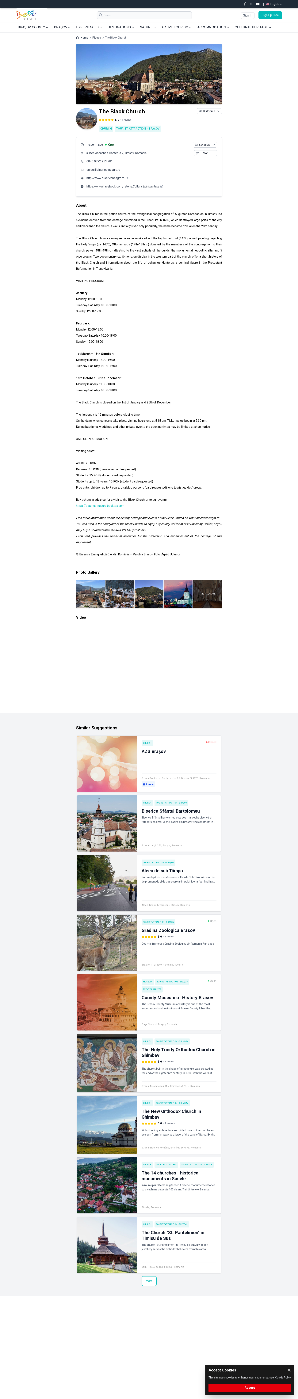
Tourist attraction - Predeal (172, 1224)
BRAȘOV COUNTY (33, 27)
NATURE (147, 27)
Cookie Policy (283, 1377)
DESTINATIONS (121, 27)
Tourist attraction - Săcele (196, 1165)
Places (96, 37)
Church (106, 128)
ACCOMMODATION (213, 27)
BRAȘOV (62, 27)
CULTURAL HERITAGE (253, 27)
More (149, 1281)
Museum (147, 982)
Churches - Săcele (166, 1165)
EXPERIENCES (88, 27)
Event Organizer (152, 989)
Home (84, 37)
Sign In (247, 15)
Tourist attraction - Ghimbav (172, 1041)
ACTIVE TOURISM (176, 27)
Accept (250, 1388)
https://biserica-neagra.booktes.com (100, 506)
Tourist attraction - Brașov (138, 128)
